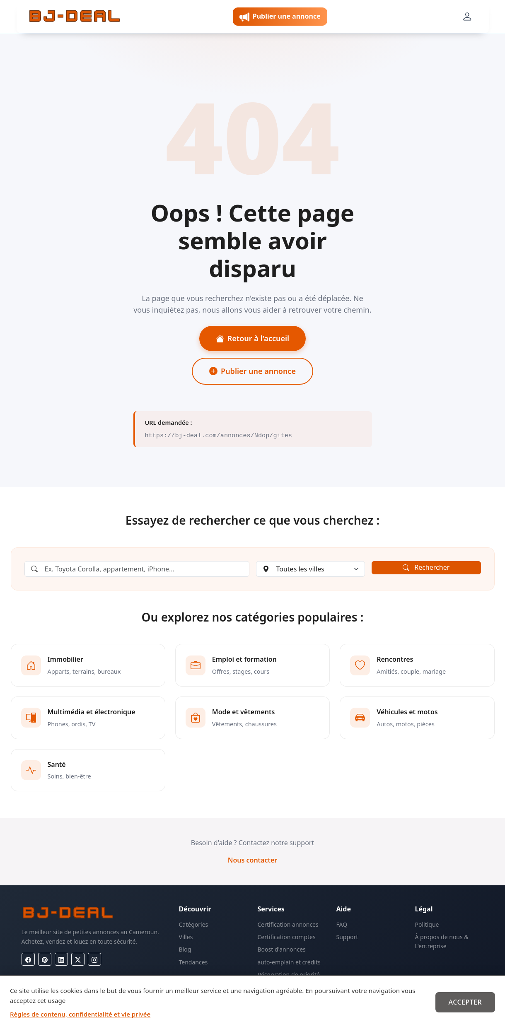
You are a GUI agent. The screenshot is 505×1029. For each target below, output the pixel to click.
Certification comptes (287, 937)
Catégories (193, 924)
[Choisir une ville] (310, 569)
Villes (186, 937)
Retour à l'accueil (252, 338)
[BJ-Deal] (74, 17)
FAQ (342, 924)
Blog (185, 949)
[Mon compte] (467, 17)
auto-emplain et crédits (289, 962)
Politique (427, 924)
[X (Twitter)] (78, 959)
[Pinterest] (44, 959)
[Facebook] (28, 959)
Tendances (193, 962)
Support (347, 937)
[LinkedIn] (61, 959)
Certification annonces (288, 924)
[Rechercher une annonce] (136, 569)
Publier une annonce (252, 371)
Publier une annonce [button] (280, 17)
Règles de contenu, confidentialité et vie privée (80, 1014)
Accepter (465, 1002)
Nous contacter (253, 860)
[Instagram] (94, 959)
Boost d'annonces (282, 949)
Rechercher (426, 567)
